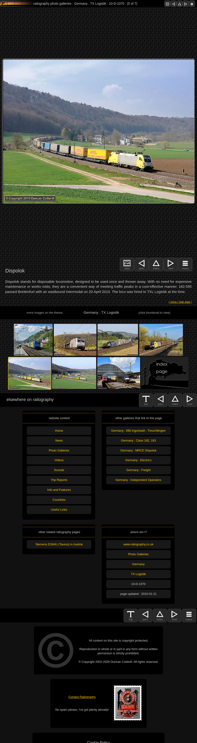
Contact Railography (82, 697)
